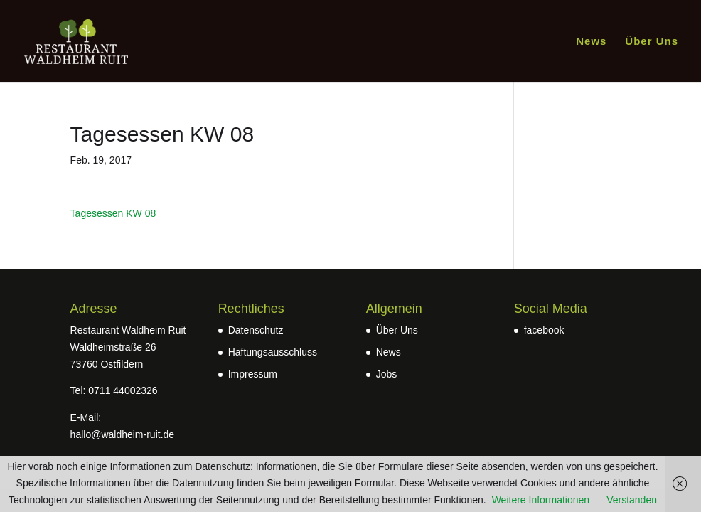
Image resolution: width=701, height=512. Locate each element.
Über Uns (651, 41)
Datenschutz (256, 330)
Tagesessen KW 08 (113, 213)
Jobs (386, 374)
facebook (544, 330)
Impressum (252, 374)
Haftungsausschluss (272, 352)
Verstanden (631, 500)
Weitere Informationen (540, 500)
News (591, 41)
